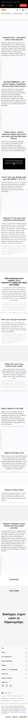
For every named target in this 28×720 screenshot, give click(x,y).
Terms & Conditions (5, 700)
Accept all (8, 717)
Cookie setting (23, 717)
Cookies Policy (20, 698)
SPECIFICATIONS (18, 13)
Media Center (15, 700)
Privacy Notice (12, 698)
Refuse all (14, 717)
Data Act (21, 700)
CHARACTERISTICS (6, 13)
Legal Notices (4, 698)
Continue (23, 5)
